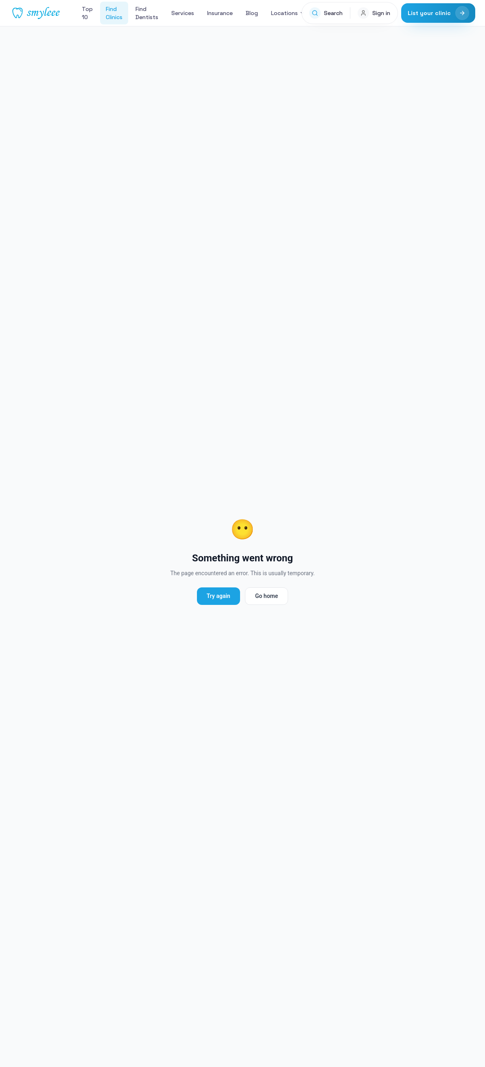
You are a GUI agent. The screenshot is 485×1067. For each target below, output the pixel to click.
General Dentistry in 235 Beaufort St (307, 789)
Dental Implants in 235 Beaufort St (69, 808)
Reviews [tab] (128, 271)
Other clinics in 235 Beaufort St (68, 789)
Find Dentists (146, 13)
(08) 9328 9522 (122, 232)
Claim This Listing (407, 412)
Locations (288, 13)
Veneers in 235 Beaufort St (173, 808)
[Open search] (326, 13)
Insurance (220, 13)
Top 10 (87, 13)
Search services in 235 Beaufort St (186, 789)
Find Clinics (114, 13)
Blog (252, 13)
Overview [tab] (33, 270)
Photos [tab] (176, 271)
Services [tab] (78, 271)
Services (182, 13)
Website (177, 232)
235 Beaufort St (99, 34)
